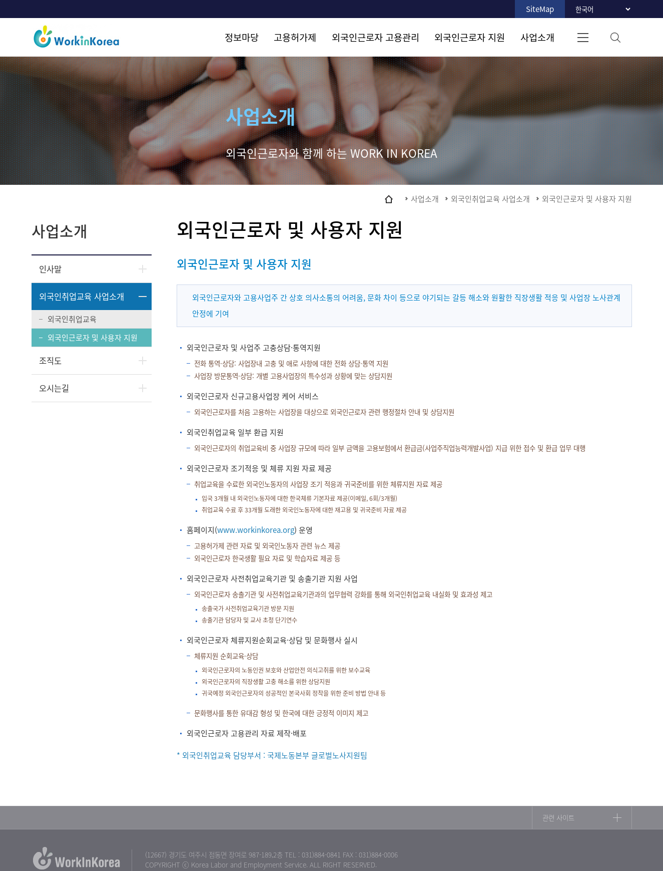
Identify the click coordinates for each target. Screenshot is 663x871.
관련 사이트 (558, 817)
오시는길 (54, 388)
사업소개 (537, 37)
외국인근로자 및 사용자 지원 (93, 337)
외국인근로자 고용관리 (375, 37)
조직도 (50, 361)
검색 (615, 37)
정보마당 (242, 37)
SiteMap (540, 9)
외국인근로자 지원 (469, 37)
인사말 (50, 269)
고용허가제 (295, 37)
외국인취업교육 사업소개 (81, 297)
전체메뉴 (583, 37)
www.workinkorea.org (255, 529)
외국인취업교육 (72, 319)
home (389, 199)
